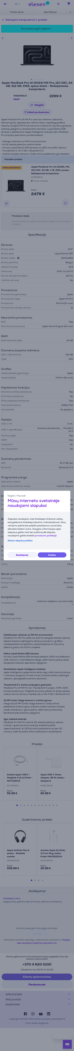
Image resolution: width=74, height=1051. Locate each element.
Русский (21, 495)
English (11, 495)
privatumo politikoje (46, 535)
